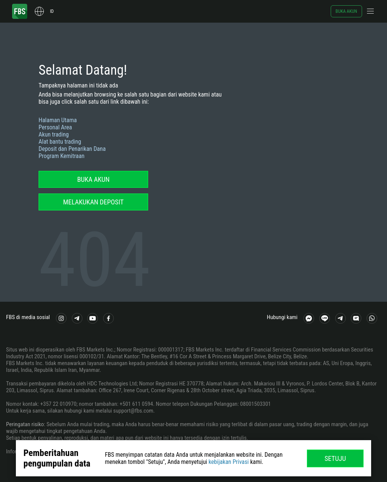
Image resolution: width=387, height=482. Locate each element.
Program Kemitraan (62, 156)
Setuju (335, 458)
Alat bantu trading (60, 141)
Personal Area (55, 127)
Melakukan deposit (93, 202)
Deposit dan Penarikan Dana (72, 148)
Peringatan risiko (25, 424)
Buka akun (346, 11)
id (52, 11)
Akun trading (54, 134)
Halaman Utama (58, 120)
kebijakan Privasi (229, 461)
